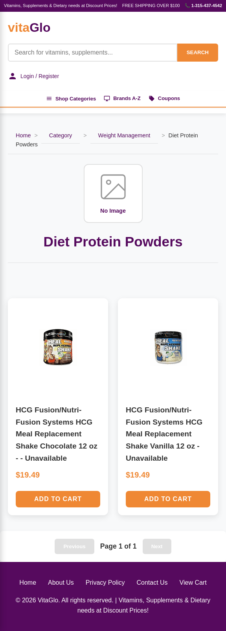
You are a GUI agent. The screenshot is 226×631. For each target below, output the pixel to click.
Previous (74, 546)
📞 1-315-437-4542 (203, 5)
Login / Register (33, 76)
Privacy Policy (105, 582)
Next (157, 546)
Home (23, 135)
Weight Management (124, 135)
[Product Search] (92, 53)
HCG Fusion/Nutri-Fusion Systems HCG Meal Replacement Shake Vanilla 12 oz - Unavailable (164, 434)
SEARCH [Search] (198, 52)
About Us (61, 582)
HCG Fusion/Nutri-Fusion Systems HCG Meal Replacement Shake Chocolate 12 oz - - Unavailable (56, 434)
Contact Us (151, 582)
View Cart (193, 582)
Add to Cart (58, 499)
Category (60, 135)
